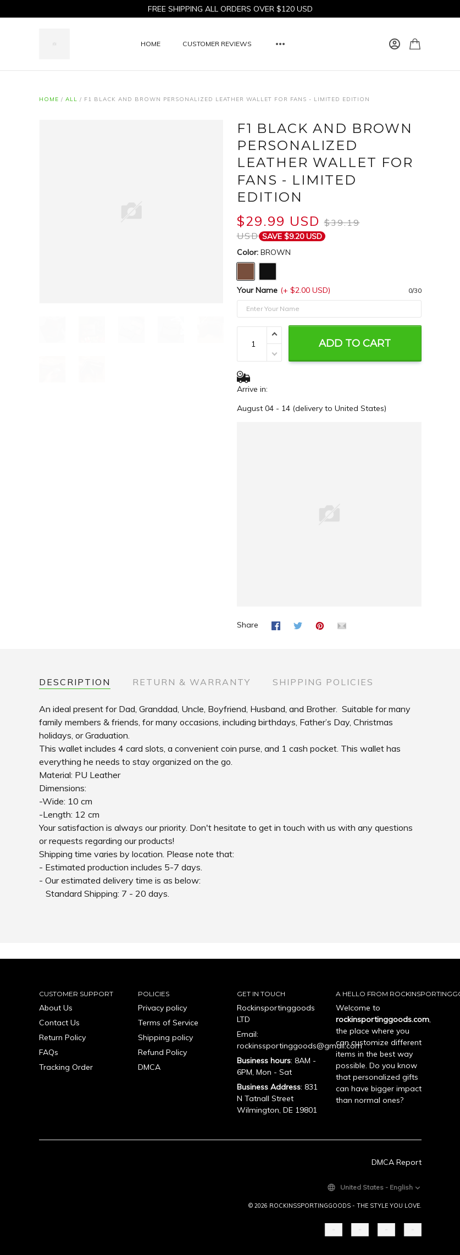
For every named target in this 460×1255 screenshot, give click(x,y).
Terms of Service (168, 1023)
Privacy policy (162, 1008)
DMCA (149, 1067)
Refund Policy (162, 1052)
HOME (150, 44)
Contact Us (59, 1023)
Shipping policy (165, 1037)
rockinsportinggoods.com (382, 1019)
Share (247, 625)
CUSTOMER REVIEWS (217, 44)
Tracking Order (66, 1067)
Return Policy (62, 1037)
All (71, 99)
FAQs (48, 1052)
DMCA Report (397, 1162)
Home (49, 99)
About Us (56, 1008)
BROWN (276, 252)
